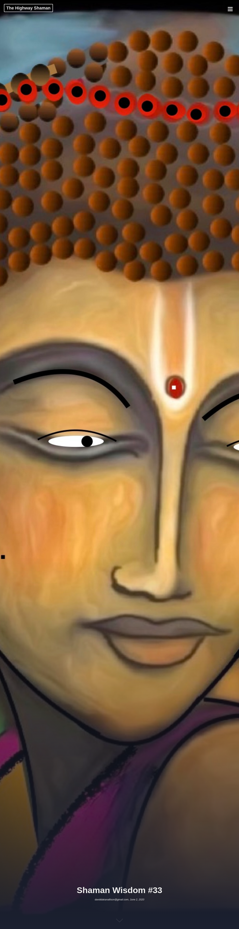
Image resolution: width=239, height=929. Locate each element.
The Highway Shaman (28, 8)
